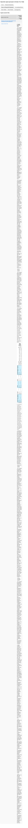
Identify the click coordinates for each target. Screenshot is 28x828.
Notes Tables (3, 9)
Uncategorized (17, 9)
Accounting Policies (19, 7)
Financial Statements (9, 4)
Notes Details (10, 9)
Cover (2, 4)
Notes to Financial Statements (7, 7)
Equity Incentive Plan (4, 23)
